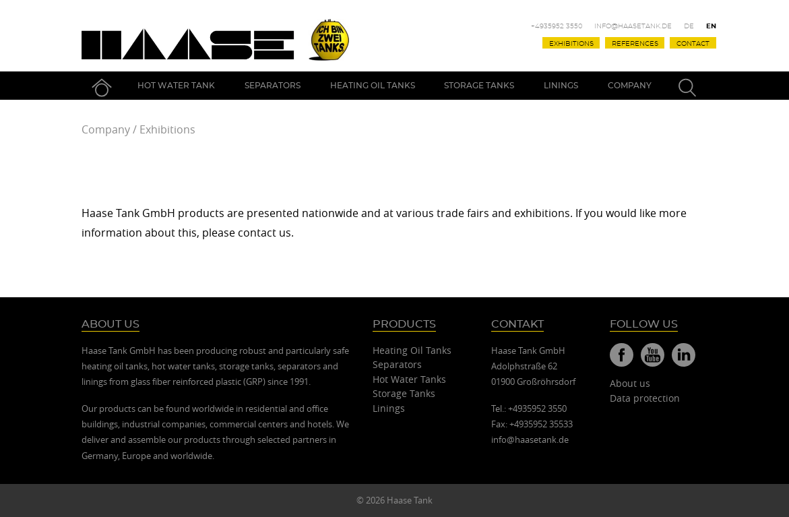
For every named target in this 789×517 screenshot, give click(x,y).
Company (630, 86)
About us (630, 383)
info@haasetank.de (633, 26)
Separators (273, 86)
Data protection (645, 398)
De (689, 26)
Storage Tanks (479, 86)
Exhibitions (571, 43)
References (635, 43)
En (711, 26)
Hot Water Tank (176, 86)
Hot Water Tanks (409, 379)
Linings (561, 86)
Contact (692, 43)
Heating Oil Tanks (372, 86)
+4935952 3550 (557, 26)
